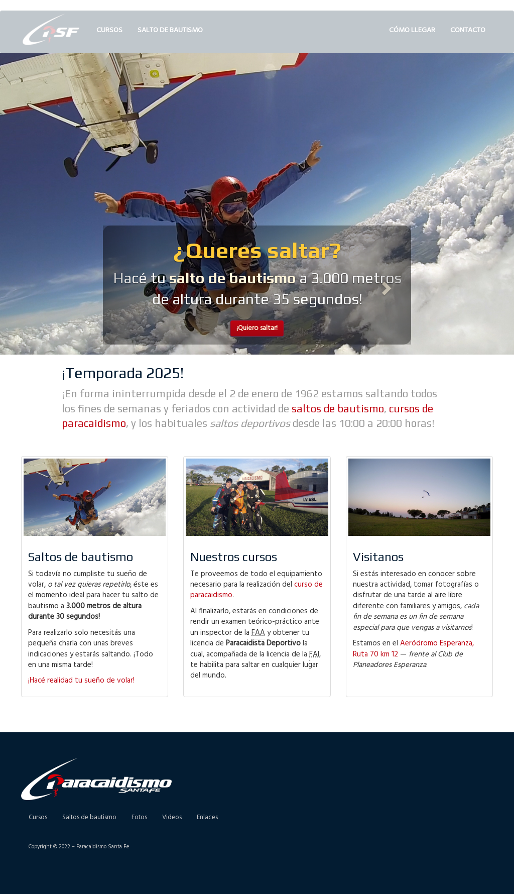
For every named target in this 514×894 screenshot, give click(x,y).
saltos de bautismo (338, 408)
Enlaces (207, 817)
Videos (172, 817)
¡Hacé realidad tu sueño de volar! (81, 681)
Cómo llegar (412, 30)
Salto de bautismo (170, 30)
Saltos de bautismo (89, 817)
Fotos (139, 817)
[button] (126, 285)
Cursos (109, 30)
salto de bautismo (232, 278)
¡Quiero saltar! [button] (257, 328)
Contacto (467, 30)
